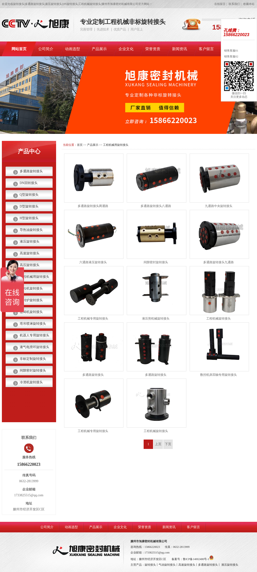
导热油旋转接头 (31, 230)
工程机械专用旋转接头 (93, 318)
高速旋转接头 (29, 253)
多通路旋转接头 (93, 374)
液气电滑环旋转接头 (34, 347)
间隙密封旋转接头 (156, 262)
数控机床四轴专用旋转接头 (218, 374)
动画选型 (72, 49)
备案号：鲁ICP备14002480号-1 (193, 559)
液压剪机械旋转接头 (155, 318)
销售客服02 (230, 56)
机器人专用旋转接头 (34, 335)
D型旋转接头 (29, 206)
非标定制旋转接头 (33, 359)
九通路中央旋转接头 (218, 206)
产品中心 (29, 151)
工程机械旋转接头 (218, 318)
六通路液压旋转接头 (93, 262)
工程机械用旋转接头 (115, 145)
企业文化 (126, 49)
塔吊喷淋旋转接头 (33, 323)
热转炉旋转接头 (31, 300)
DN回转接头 (29, 183)
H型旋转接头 (29, 218)
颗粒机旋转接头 (31, 288)
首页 (80, 145)
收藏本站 (248, 4)
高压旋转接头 (29, 265)
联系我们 (234, 4)
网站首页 (19, 49)
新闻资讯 (179, 49)
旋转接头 (150, 564)
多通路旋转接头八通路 (156, 206)
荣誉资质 (152, 49)
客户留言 (206, 49)
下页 (168, 444)
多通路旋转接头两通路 (93, 206)
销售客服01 (230, 50)
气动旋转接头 (167, 564)
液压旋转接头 (29, 241)
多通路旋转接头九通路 (218, 262)
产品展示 (99, 49)
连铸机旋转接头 (31, 312)
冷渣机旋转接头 (31, 382)
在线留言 (220, 4)
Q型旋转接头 (29, 194)
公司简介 (45, 49)
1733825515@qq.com (157, 552)
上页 (158, 444)
